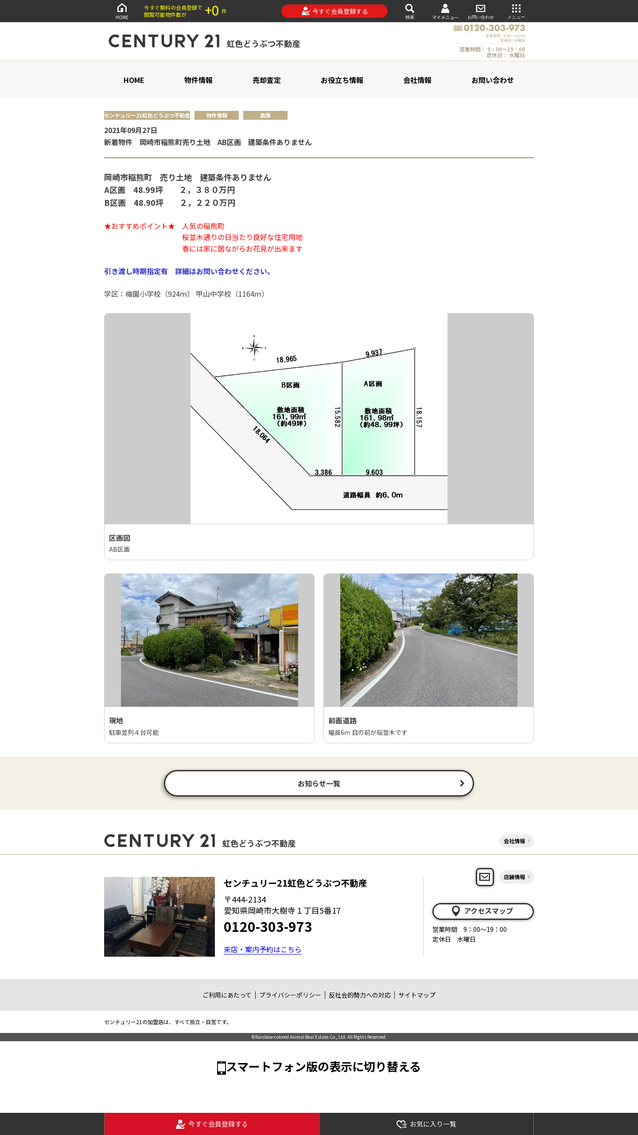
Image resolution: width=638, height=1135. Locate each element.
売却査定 (267, 80)
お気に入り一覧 (426, 1124)
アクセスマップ (481, 911)
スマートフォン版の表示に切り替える (323, 1066)
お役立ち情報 (342, 80)
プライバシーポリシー (290, 994)
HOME (122, 10)
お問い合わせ (480, 11)
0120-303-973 (268, 926)
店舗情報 (514, 876)
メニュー (516, 11)
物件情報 (198, 80)
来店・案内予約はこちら (263, 949)
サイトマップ (417, 994)
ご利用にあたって (227, 994)
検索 (410, 11)
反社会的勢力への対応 (360, 994)
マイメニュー (445, 11)
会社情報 (417, 80)
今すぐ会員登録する (334, 11)
